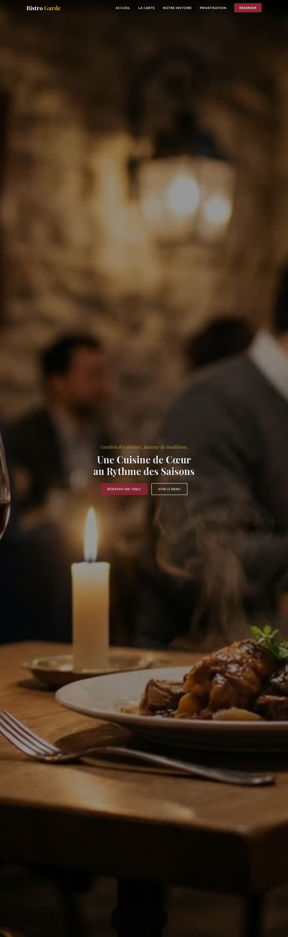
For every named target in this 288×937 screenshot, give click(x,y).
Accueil (123, 8)
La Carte (146, 8)
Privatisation (213, 8)
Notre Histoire (177, 8)
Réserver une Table (124, 490)
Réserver (247, 8)
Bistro (43, 8)
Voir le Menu (169, 490)
